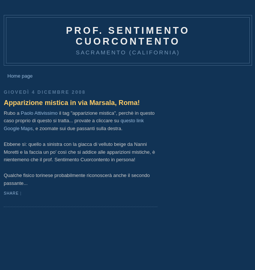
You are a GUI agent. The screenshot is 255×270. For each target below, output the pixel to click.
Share (11, 193)
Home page (20, 76)
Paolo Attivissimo (39, 113)
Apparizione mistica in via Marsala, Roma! (72, 102)
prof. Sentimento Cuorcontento (128, 35)
